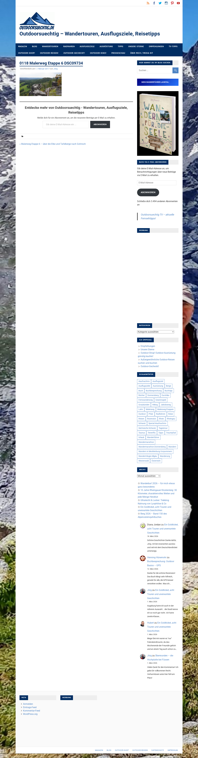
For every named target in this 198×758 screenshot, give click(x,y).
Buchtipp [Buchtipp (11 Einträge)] (168, 391)
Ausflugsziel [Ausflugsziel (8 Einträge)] (158, 381)
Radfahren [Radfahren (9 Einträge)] (160, 414)
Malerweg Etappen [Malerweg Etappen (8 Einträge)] (165, 409)
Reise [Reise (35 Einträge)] (170, 414)
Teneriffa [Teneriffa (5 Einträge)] (151, 433)
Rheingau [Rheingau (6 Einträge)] (171, 419)
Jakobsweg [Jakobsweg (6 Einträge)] (166, 405)
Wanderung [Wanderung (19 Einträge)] (165, 456)
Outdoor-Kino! (98, 53)
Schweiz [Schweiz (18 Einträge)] (142, 423)
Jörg (55, 69)
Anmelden (28, 704)
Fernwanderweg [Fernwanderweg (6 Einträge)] (146, 400)
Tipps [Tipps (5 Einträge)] (160, 433)
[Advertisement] (157, 277)
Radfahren (69, 46)
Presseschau (118, 53)
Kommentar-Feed (31, 710)
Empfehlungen (156, 46)
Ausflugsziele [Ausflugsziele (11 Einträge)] (144, 386)
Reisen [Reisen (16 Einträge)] (141, 419)
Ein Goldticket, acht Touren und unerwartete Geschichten (162, 528)
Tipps (120, 46)
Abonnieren (100, 124)
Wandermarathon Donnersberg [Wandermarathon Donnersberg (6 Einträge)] (152, 447)
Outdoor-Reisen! (49, 53)
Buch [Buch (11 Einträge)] (141, 391)
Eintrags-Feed (29, 707)
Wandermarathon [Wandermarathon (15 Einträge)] (146, 442)
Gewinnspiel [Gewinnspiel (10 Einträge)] (160, 400)
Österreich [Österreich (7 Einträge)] (156, 461)
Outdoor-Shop (122, 750)
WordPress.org (30, 714)
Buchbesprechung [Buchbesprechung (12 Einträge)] (154, 391)
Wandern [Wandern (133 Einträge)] (172, 447)
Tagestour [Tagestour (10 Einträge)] (163, 428)
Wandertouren (50, 46)
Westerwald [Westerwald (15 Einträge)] (144, 461)
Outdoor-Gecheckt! (74, 53)
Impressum (173, 750)
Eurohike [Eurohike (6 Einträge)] (165, 395)
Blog (34, 46)
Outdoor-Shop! (26, 53)
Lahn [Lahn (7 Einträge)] (141, 409)
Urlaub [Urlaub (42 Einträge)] (141, 437)
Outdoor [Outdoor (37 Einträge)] (142, 414)
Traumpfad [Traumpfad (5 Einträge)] (171, 433)
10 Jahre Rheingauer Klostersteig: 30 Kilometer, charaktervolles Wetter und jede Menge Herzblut (157, 493)
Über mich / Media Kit (141, 53)
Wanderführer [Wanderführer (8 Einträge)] (153, 437)
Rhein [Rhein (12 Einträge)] (161, 419)
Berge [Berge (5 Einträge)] (168, 386)
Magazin (22, 46)
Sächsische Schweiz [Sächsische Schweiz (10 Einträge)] (147, 428)
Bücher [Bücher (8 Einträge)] (142, 395)
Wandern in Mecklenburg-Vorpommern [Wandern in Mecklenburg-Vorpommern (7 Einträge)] (155, 451)
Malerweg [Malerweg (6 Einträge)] (150, 409)
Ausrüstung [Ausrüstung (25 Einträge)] (158, 386)
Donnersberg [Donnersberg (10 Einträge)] (153, 395)
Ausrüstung (106, 46)
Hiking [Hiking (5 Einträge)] (155, 405)
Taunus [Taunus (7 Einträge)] (142, 433)
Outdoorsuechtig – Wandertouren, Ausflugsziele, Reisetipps (91, 34)
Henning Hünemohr (156, 557)
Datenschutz (157, 750)
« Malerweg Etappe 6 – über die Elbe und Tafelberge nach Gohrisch (53, 144)
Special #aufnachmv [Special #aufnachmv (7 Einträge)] (157, 423)
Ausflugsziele (87, 46)
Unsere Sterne (136, 46)
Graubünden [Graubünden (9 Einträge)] (144, 405)
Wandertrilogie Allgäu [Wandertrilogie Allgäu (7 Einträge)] (148, 456)
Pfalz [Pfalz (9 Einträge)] (151, 414)
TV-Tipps (173, 46)
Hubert (150, 623)
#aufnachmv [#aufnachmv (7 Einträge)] (144, 381)
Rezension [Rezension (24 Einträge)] (151, 419)
